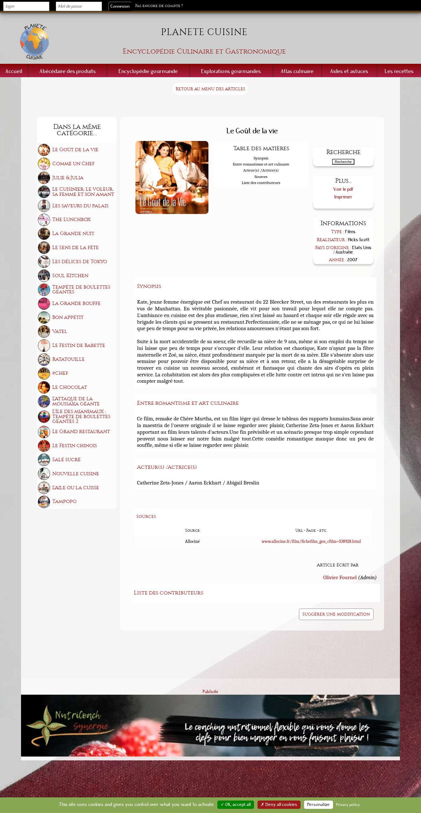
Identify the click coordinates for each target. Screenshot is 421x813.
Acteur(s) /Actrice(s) (261, 170)
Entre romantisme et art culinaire (261, 164)
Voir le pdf (343, 189)
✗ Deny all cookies (279, 804)
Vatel (59, 331)
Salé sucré (66, 459)
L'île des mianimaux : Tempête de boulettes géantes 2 (81, 416)
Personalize (318, 804)
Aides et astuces (349, 71)
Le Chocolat (69, 387)
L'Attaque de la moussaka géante (76, 401)
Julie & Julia (67, 178)
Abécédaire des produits (68, 71)
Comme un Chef (73, 163)
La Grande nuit (73, 233)
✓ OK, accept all (236, 804)
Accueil (13, 71)
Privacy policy (348, 804)
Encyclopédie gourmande (148, 71)
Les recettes (399, 71)
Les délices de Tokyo (79, 261)
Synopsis (261, 158)
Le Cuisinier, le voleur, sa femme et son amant (83, 191)
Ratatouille (68, 359)
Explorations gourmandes (231, 71)
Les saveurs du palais (80, 206)
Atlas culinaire (297, 71)
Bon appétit (67, 317)
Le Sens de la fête (75, 247)
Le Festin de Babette (78, 345)
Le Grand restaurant (81, 431)
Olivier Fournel (340, 577)
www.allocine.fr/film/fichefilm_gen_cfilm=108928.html (311, 541)
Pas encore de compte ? (159, 6)
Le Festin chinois (74, 445)
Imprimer (343, 197)
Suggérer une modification (336, 614)
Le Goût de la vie (75, 149)
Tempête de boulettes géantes (81, 289)
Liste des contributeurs (261, 182)
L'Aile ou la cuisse (75, 488)
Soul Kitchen (70, 275)
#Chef (60, 373)
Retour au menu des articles (210, 89)
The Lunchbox (71, 219)
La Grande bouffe (76, 303)
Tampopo (64, 501)
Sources (261, 176)
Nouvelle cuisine (75, 474)
